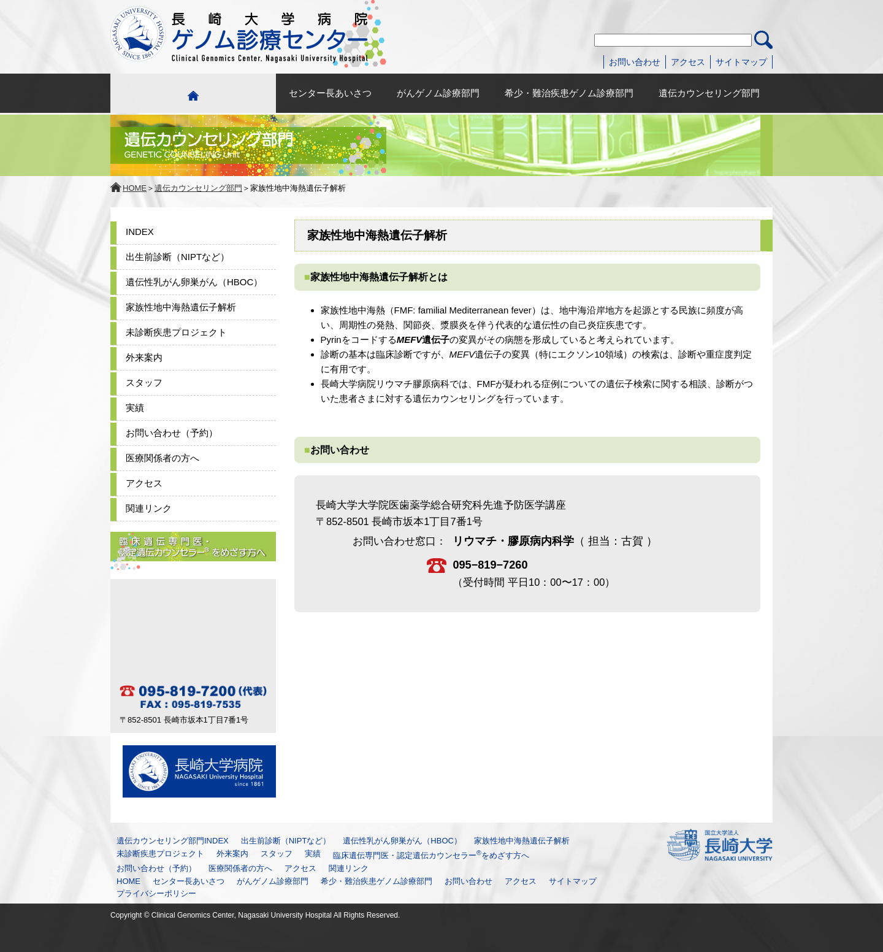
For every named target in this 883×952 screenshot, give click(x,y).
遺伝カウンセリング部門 (709, 93)
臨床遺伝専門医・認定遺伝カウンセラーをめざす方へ (431, 855)
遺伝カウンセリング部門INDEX (173, 840)
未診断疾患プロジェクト (176, 332)
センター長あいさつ (330, 93)
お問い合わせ (634, 62)
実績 (135, 407)
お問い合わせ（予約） (172, 433)
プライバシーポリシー (156, 893)
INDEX (140, 231)
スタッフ (144, 382)
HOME (135, 188)
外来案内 (144, 357)
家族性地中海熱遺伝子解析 (181, 307)
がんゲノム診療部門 (438, 93)
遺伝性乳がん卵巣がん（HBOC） (194, 282)
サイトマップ (741, 62)
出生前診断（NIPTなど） (177, 256)
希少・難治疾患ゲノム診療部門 (569, 93)
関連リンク (149, 508)
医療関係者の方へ (162, 458)
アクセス (688, 62)
